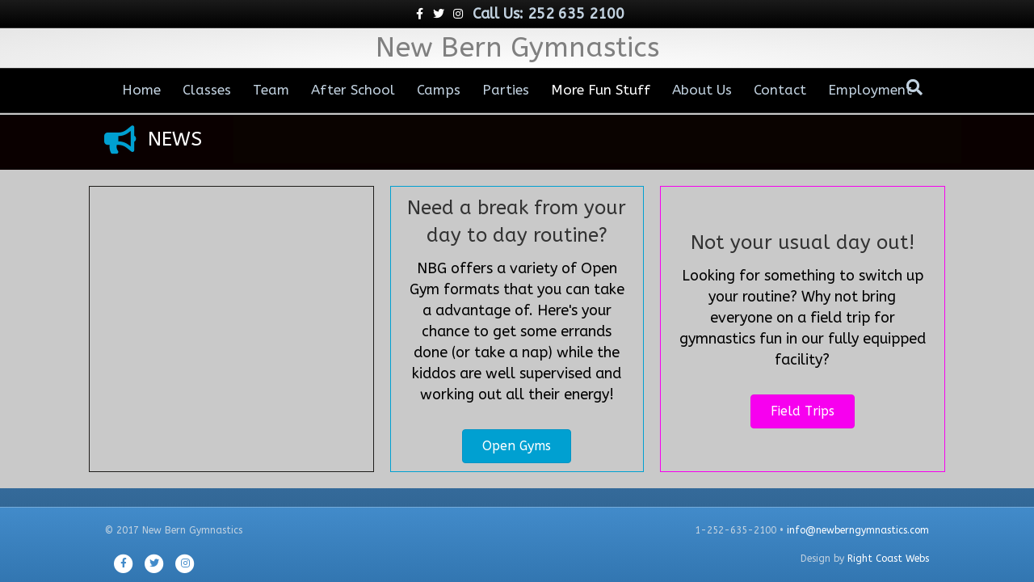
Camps (438, 90)
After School (353, 90)
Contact (780, 90)
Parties (505, 90)
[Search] (914, 87)
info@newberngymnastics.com (858, 530)
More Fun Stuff (600, 90)
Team (271, 90)
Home (141, 90)
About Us (702, 90)
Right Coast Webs (888, 558)
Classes (207, 90)
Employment (870, 90)
